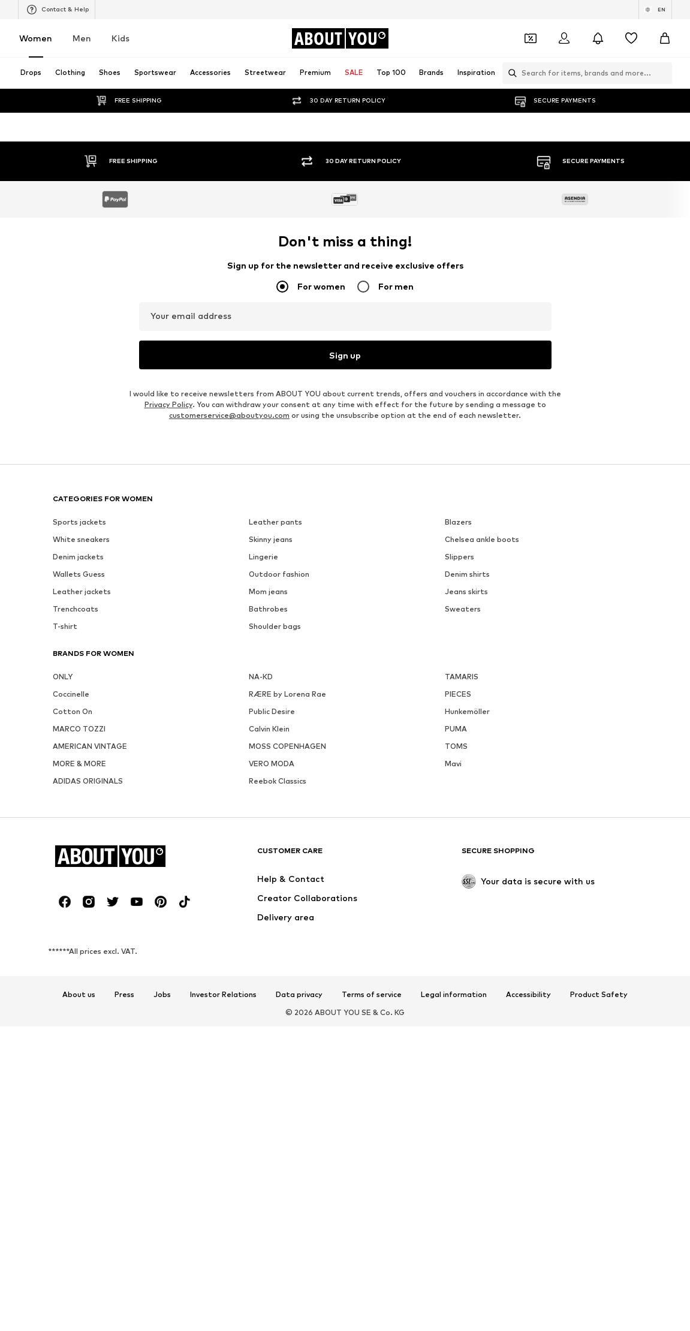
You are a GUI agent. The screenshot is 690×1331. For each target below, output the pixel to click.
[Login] (564, 38)
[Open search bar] (509, 73)
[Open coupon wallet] (530, 38)
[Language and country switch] (655, 9)
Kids (120, 38)
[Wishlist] (631, 38)
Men (82, 38)
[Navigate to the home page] (340, 38)
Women (35, 38)
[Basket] (665, 38)
